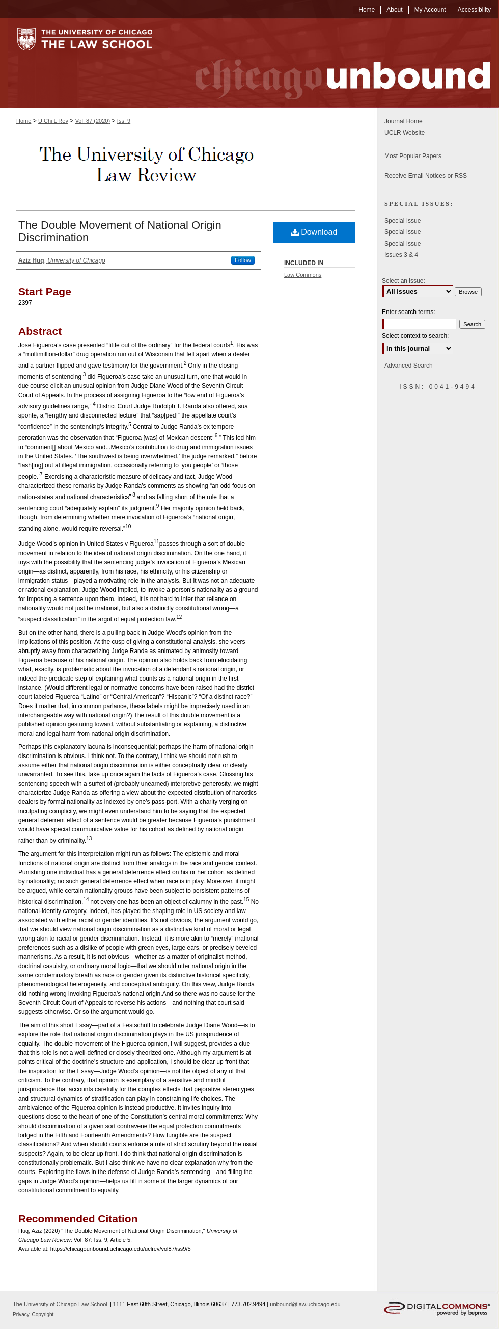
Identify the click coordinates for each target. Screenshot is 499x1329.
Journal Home (403, 121)
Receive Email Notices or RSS (425, 175)
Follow (243, 260)
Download (314, 232)
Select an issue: (403, 280)
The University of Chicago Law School (60, 1304)
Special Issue (402, 220)
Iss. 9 (123, 121)
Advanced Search (408, 365)
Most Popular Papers (412, 156)
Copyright (43, 1314)
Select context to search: (415, 336)
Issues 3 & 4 (401, 254)
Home (23, 121)
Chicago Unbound (333, 63)
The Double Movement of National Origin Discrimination (119, 231)
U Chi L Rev (53, 121)
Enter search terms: (408, 312)
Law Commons (302, 275)
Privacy (22, 1314)
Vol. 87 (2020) (92, 121)
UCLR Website (404, 132)
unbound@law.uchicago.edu (305, 1304)
